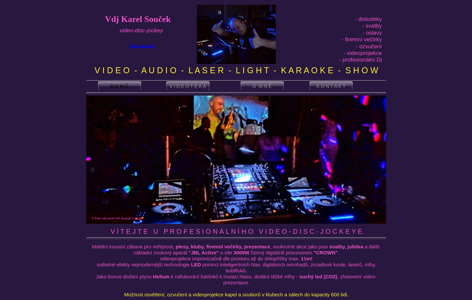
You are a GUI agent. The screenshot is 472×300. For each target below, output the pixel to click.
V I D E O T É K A (188, 86)
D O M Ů (119, 86)
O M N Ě (262, 86)
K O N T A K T (330, 86)
